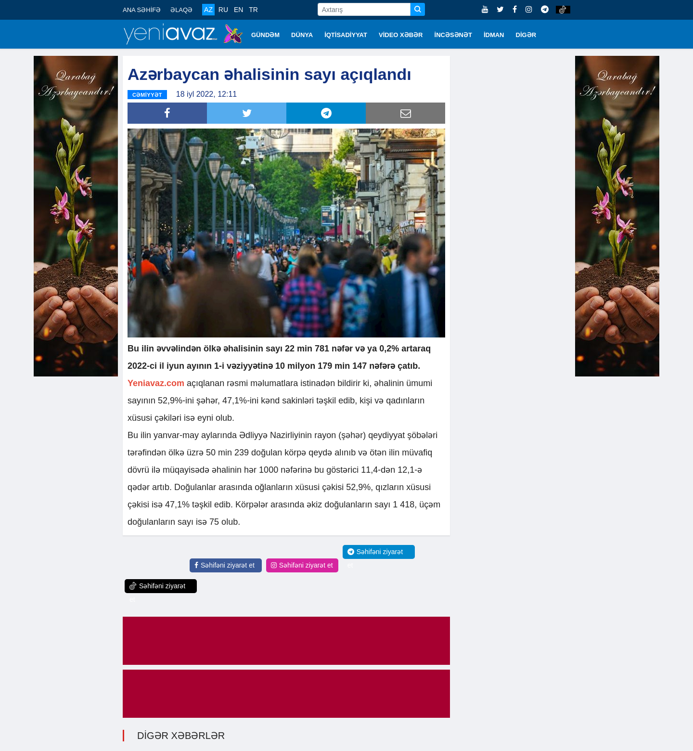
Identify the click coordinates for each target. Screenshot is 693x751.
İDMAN (494, 35)
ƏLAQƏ (181, 9)
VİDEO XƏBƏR (401, 35)
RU (223, 9)
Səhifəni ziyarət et (224, 565)
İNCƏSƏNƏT (453, 35)
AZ (208, 9)
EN (238, 9)
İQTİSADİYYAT (345, 35)
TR (253, 9)
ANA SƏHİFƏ (142, 9)
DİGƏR (526, 35)
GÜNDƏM (265, 35)
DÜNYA (302, 35)
